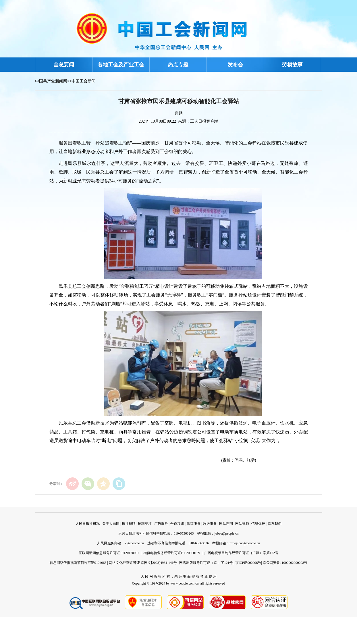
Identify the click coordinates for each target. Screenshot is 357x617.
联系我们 (274, 524)
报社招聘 (129, 524)
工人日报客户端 (204, 121)
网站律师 (242, 524)
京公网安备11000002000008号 (285, 563)
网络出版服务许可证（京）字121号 (206, 563)
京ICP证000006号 (248, 563)
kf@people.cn (134, 543)
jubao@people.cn (226, 533)
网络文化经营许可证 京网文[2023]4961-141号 (143, 563)
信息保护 (258, 524)
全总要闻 (63, 65)
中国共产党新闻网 (51, 81)
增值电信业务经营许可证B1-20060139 (171, 553)
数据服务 (210, 524)
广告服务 (161, 524)
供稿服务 (193, 524)
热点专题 (178, 65)
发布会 (235, 65)
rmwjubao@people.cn (244, 543)
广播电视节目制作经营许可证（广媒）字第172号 (241, 553)
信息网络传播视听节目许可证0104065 (78, 563)
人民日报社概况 (88, 524)
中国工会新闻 (84, 81)
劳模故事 (292, 65)
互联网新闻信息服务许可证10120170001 (109, 553)
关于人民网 (110, 524)
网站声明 (226, 524)
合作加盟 (177, 524)
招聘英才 (145, 524)
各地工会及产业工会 (121, 65)
